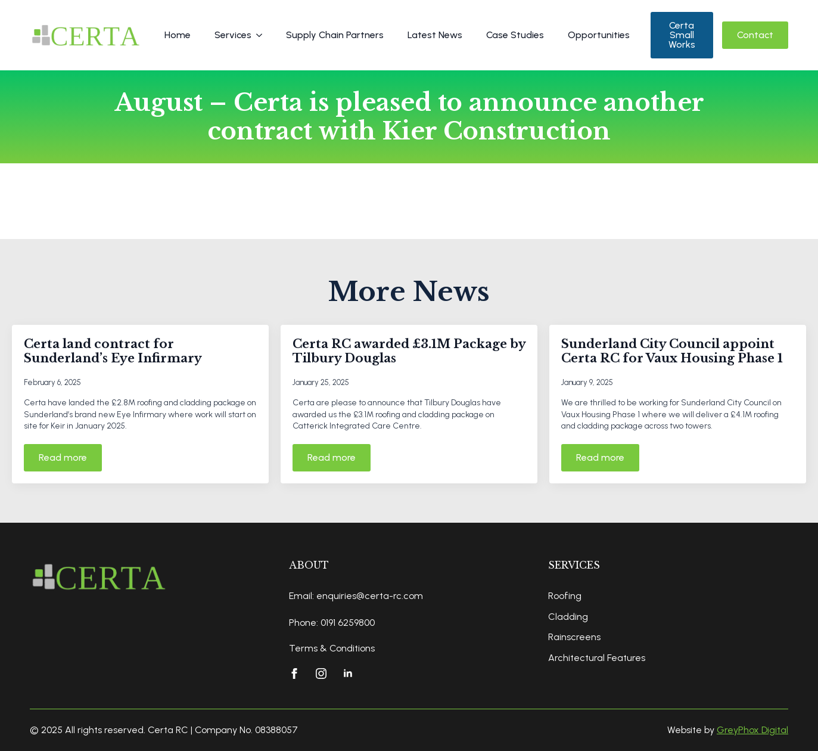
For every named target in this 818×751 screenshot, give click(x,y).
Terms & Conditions (332, 648)
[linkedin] (348, 673)
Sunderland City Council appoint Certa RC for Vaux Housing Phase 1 (672, 351)
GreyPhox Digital (752, 730)
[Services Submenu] (262, 35)
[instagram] (321, 673)
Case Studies (515, 35)
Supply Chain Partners (335, 35)
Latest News (435, 35)
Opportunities (599, 35)
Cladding (568, 616)
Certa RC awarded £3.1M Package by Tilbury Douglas (409, 351)
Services (232, 35)
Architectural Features (596, 657)
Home (177, 35)
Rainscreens (574, 637)
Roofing (564, 595)
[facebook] (294, 673)
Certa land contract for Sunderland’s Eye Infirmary (113, 351)
